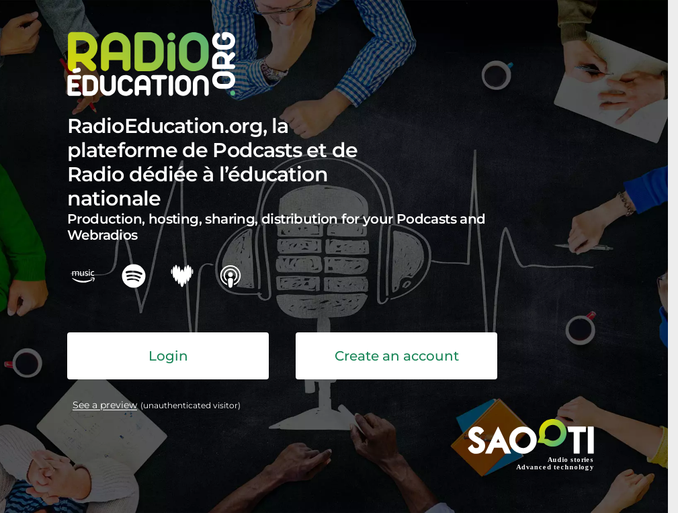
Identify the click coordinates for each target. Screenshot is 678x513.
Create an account (397, 356)
